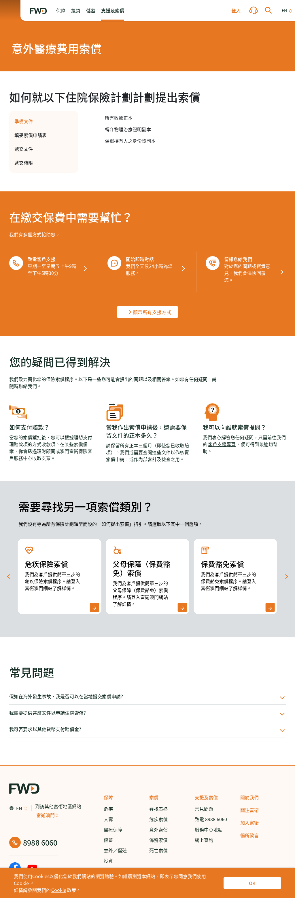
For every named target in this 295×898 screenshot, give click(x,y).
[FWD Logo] (38, 11)
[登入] (236, 10)
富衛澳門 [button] (45, 815)
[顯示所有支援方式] (147, 312)
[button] (60, 10)
